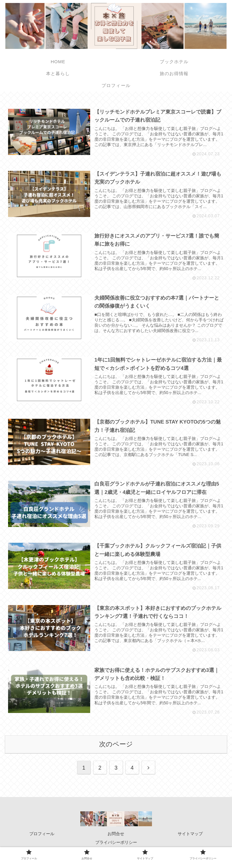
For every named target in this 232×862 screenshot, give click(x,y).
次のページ (116, 744)
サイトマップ (190, 834)
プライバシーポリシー (116, 843)
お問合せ (115, 834)
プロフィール (41, 834)
